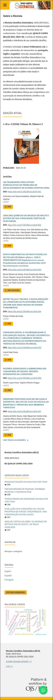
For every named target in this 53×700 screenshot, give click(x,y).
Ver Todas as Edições (14, 440)
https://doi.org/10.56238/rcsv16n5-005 (24, 347)
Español (8, 575)
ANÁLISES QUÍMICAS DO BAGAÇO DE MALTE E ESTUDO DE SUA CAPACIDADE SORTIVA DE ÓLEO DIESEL (26, 218)
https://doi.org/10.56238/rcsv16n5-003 (24, 269)
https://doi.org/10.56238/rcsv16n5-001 (24, 192)
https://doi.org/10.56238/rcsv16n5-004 (24, 311)
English (8, 571)
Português (9, 580)
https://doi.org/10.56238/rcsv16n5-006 (24, 378)
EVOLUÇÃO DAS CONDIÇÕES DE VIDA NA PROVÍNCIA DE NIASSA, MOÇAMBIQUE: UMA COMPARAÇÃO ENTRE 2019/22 (26, 512)
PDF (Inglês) (13, 290)
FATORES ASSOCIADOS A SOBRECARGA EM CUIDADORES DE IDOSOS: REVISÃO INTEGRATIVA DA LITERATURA (24, 371)
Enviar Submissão (15, 592)
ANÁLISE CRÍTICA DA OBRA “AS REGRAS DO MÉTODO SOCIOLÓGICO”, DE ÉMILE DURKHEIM (26, 524)
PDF (9, 207)
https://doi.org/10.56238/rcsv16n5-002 (24, 225)
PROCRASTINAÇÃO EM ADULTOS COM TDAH (26, 482)
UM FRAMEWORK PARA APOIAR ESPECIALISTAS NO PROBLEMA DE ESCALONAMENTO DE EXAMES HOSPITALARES (26, 185)
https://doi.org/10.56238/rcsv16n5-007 (24, 411)
